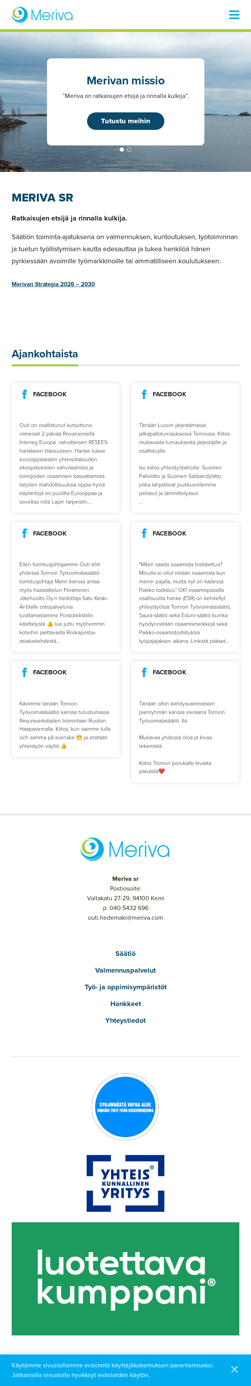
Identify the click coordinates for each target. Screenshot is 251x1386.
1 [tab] (122, 149)
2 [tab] (129, 149)
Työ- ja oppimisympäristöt (126, 987)
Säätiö (125, 953)
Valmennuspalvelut (125, 970)
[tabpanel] (125, 102)
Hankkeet (125, 1004)
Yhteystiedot (125, 1020)
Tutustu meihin (125, 121)
